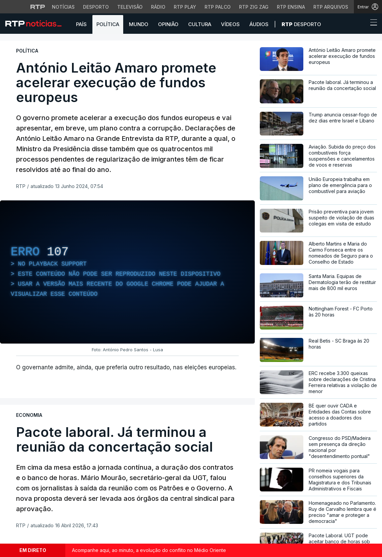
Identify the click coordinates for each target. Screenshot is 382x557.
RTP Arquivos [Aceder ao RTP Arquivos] (330, 7)
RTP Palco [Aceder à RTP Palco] (218, 7)
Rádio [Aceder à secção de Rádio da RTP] (158, 7)
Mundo (138, 24)
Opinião (168, 24)
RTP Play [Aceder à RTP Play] (185, 7)
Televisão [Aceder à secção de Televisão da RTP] (130, 7)
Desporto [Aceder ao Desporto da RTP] (96, 7)
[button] (361, 24)
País (81, 24)
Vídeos (230, 24)
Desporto (301, 24)
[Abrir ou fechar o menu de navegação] (371, 23)
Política (107, 24)
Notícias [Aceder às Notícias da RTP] (63, 7)
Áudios (259, 24)
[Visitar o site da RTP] (37, 6)
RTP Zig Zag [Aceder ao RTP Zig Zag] (254, 7)
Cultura (199, 24)
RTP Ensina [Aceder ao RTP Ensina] (291, 7)
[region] (127, 272)
